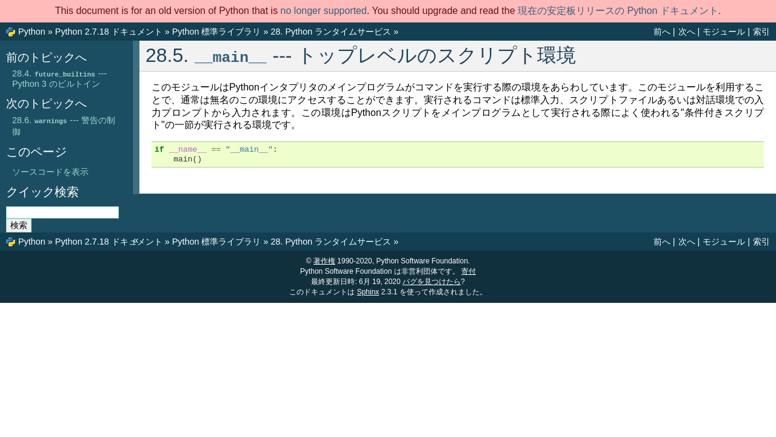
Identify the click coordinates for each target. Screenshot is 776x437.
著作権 (324, 261)
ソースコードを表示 (50, 172)
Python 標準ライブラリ (216, 31)
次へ (686, 31)
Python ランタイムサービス (330, 31)
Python (31, 31)
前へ (662, 31)
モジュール (724, 31)
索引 (761, 31)
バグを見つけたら (432, 281)
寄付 (468, 271)
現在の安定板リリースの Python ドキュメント (618, 10)
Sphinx (368, 292)
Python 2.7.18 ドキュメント (108, 31)
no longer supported (324, 10)
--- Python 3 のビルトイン (59, 79)
